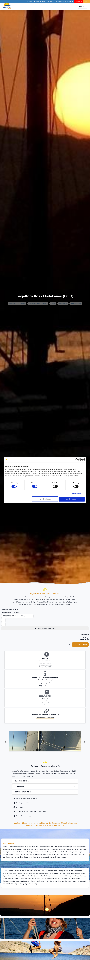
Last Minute (78, 1)
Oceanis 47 (45, 703)
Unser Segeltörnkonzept (45, 680)
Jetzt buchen (80, 644)
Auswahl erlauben (45, 499)
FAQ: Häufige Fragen (45, 686)
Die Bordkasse (45, 684)
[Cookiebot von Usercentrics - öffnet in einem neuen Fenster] (77, 459)
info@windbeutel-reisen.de (65, 1)
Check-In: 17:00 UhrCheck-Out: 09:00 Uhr (45, 662)
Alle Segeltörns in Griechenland (45, 717)
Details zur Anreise (45, 792)
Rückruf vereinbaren (35, 1)
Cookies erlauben (71, 499)
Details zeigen (76, 493)
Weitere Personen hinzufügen (45, 628)
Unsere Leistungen (45, 682)
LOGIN (87, 1)
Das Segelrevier (45, 781)
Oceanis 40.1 (45, 699)
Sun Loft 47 (45, 701)
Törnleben (45, 787)
